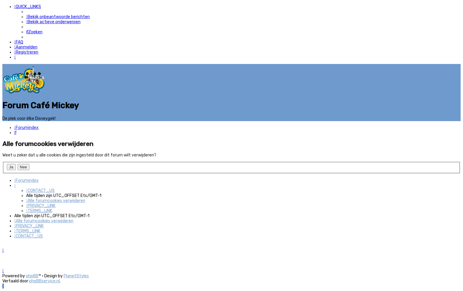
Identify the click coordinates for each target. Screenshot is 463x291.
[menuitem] (58, 16)
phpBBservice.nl (44, 281)
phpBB (32, 276)
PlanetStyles (76, 276)
